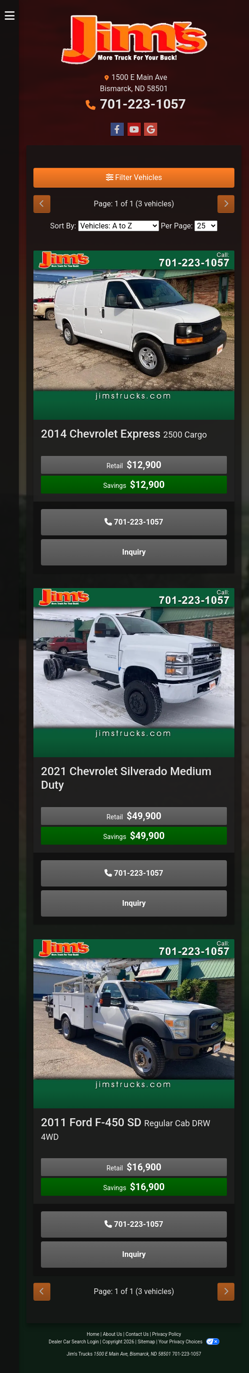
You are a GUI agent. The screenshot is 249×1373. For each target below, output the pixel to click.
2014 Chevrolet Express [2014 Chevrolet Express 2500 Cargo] (124, 433)
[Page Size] (205, 225)
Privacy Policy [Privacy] (166, 1334)
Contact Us (137, 1334)
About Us (112, 1334)
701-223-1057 (143, 104)
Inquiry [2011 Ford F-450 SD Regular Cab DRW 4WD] (134, 1254)
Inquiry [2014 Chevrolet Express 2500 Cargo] (134, 552)
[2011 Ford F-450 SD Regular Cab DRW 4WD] (133, 1013)
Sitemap (146, 1341)
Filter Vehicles (134, 177)
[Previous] (41, 204)
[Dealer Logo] (133, 40)
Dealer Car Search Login (73, 1341)
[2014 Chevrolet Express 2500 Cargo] (133, 325)
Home (93, 1334)
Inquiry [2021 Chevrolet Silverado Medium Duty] (134, 903)
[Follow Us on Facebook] (117, 130)
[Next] (225, 204)
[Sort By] (118, 225)
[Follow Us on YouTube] (134, 130)
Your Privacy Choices (189, 1341)
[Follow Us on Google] (150, 130)
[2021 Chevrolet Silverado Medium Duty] (133, 662)
